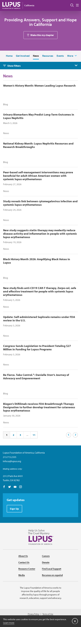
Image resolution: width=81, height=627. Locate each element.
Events (60, 55)
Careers (46, 555)
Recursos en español (52, 575)
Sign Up (14, 508)
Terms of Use (47, 614)
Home (9, 55)
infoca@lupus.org (12, 461)
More (70, 55)
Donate (45, 562)
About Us (23, 555)
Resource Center (26, 568)
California (29, 5)
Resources (47, 55)
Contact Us (23, 562)
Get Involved (22, 55)
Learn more (8, 622)
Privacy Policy (33, 614)
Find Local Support (51, 568)
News (36, 55)
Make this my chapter (42, 35)
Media (21, 575)
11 (34, 435)
